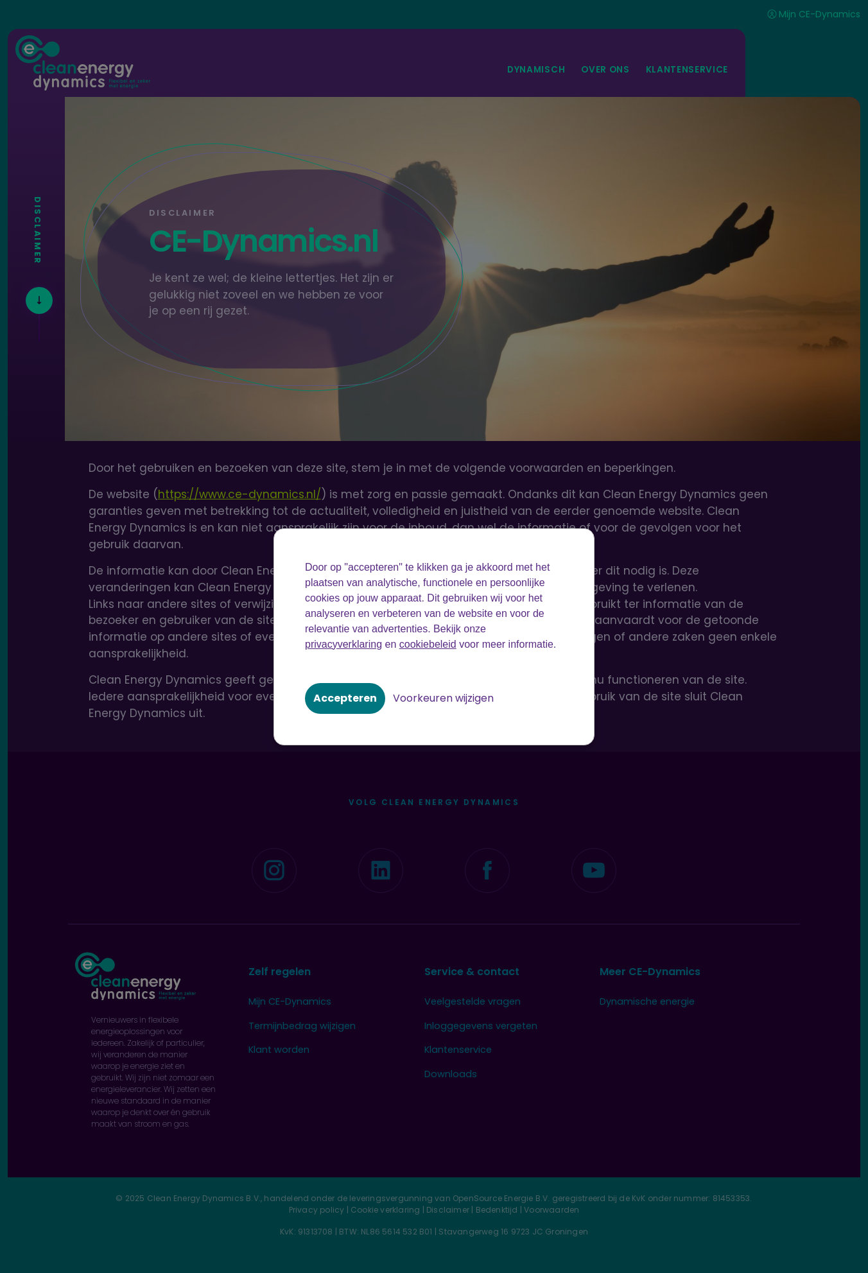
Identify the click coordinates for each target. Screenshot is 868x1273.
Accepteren (345, 698)
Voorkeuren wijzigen (443, 698)
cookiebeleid (427, 644)
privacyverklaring (343, 644)
